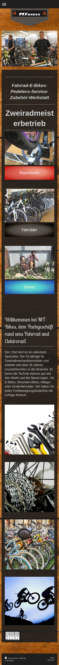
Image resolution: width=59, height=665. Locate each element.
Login (52, 658)
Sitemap (23, 658)
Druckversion (12, 658)
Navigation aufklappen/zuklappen (29, 4)
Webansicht (50, 660)
